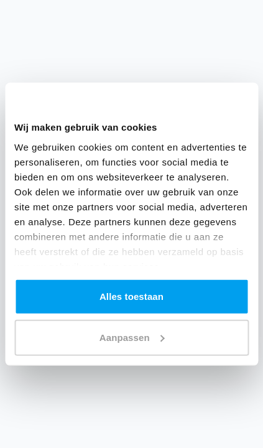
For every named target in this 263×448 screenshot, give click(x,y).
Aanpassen (132, 337)
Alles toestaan (131, 296)
